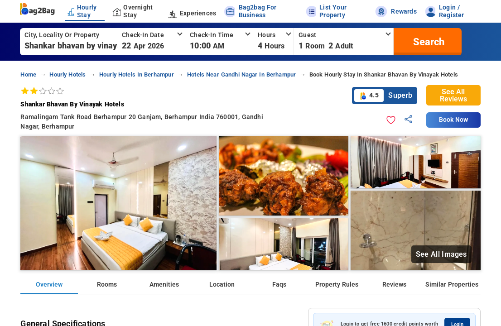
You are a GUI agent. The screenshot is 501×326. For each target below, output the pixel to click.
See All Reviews (453, 95)
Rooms (107, 284)
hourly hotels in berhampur (136, 74)
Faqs (279, 284)
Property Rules (336, 284)
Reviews (394, 284)
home (28, 74)
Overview (49, 284)
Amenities (164, 284)
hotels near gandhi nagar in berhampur (241, 74)
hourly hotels (67, 74)
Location (222, 284)
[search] (428, 41)
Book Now (453, 120)
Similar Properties (451, 284)
